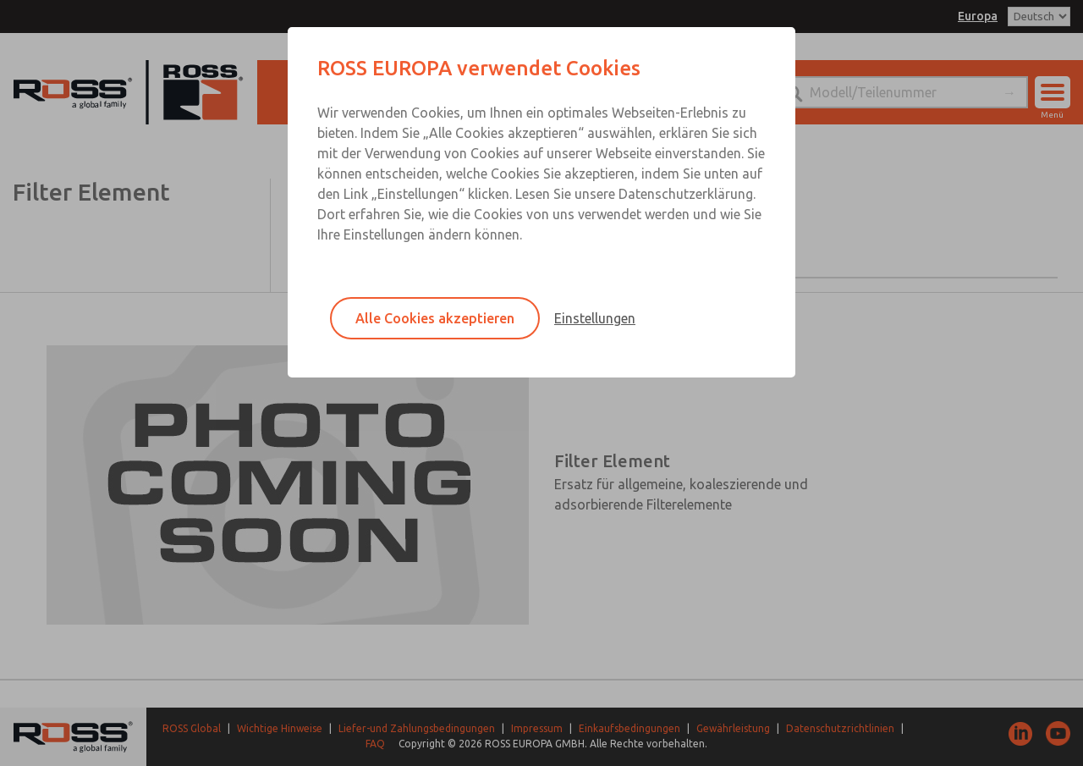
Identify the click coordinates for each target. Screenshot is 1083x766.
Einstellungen (594, 318)
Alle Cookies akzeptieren (434, 318)
